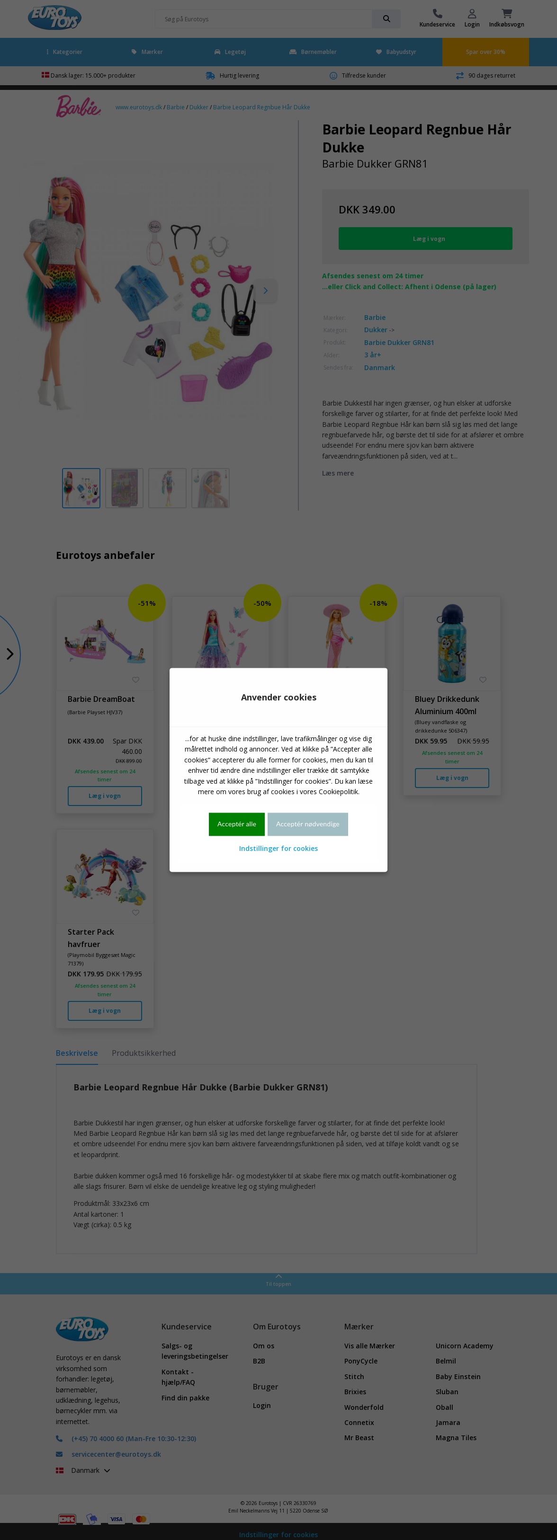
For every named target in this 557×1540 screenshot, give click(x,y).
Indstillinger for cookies (278, 848)
